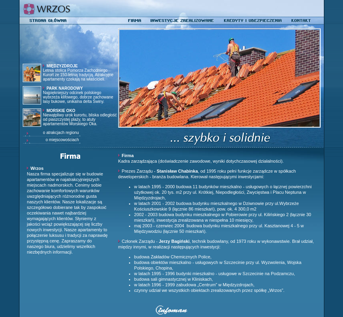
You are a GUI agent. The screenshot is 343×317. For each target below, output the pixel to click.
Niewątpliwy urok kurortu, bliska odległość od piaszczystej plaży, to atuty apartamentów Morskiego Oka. (80, 117)
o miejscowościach (65, 140)
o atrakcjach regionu (64, 132)
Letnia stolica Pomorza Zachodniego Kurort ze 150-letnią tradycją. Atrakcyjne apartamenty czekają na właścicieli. (78, 72)
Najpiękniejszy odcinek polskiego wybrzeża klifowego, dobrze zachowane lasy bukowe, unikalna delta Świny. (78, 95)
